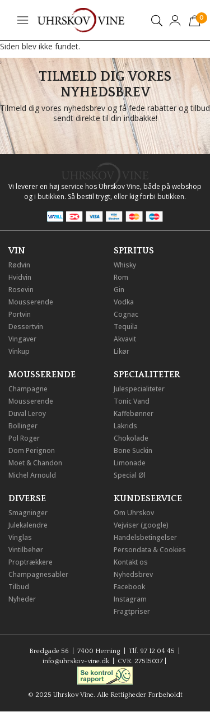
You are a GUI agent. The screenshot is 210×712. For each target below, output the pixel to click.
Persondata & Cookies (150, 549)
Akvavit (125, 339)
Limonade (130, 463)
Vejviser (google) (141, 525)
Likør (121, 351)
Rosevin (21, 289)
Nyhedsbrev (133, 574)
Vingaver (22, 339)
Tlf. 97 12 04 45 (152, 651)
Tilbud (18, 586)
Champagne (28, 389)
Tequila (126, 326)
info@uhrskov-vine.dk (76, 661)
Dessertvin (25, 326)
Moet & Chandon (35, 463)
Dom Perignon (31, 450)
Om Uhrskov (134, 512)
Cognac (126, 314)
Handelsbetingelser (145, 537)
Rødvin (19, 265)
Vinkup (19, 351)
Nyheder (22, 599)
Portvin (19, 314)
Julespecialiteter (139, 389)
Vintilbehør (25, 549)
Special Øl (130, 475)
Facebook (129, 586)
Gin (119, 289)
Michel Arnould (32, 475)
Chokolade (131, 438)
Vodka (124, 302)
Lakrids (125, 426)
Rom (121, 277)
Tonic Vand (132, 401)
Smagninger (28, 512)
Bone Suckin (133, 450)
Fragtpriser (132, 611)
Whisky (125, 265)
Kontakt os (131, 562)
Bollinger (23, 426)
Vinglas (20, 537)
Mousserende (30, 302)
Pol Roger (24, 438)
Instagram (130, 599)
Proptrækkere (30, 562)
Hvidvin (19, 277)
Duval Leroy (27, 413)
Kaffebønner (133, 413)
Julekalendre (28, 525)
